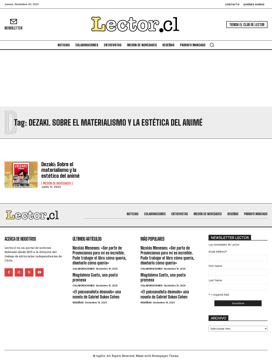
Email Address (218, 251)
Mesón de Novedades (57, 182)
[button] (211, 44)
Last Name (215, 280)
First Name (215, 265)
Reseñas (78, 302)
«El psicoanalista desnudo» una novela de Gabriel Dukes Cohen (97, 294)
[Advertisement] (136, 78)
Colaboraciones (83, 268)
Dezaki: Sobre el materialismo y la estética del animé (58, 170)
